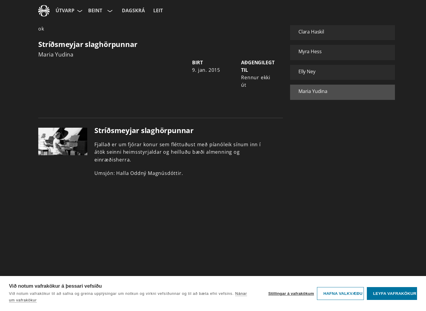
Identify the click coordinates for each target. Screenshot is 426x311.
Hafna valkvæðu (342, 293)
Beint (95, 10)
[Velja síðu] (79, 10)
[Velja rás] (109, 10)
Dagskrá (133, 10)
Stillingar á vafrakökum (291, 293)
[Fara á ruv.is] (44, 10)
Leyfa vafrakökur (394, 293)
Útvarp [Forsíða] (65, 10)
